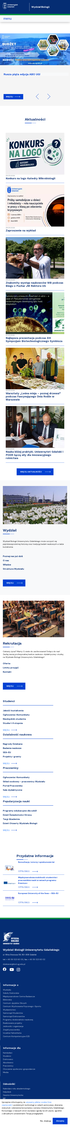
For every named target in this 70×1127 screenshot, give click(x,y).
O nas (6, 560)
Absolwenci (8, 1062)
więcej (10, 583)
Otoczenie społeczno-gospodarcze (19, 1069)
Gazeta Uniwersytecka (13, 1095)
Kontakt (7, 671)
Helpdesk (7, 1092)
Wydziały (7, 990)
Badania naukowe (12, 748)
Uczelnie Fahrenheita (12, 1033)
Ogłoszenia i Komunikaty (16, 714)
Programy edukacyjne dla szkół (20, 810)
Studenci (9, 701)
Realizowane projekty (12, 1023)
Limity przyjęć (11, 667)
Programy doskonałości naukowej (18, 1019)
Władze (7, 564)
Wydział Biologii (40, 6)
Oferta (6, 663)
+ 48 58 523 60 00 (14, 959)
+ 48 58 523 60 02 (36, 959)
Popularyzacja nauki (16, 801)
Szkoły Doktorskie (11, 993)
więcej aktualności (31, 472)
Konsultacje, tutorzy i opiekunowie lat (36, 862)
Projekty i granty (12, 756)
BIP (4, 1098)
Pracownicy (10, 768)
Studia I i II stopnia (13, 723)
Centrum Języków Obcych (15, 1003)
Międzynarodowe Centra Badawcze (19, 996)
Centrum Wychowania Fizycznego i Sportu (22, 1006)
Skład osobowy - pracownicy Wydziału (24, 781)
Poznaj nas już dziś (13, 556)
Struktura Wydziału (13, 568)
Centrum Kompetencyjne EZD (16, 1036)
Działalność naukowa (17, 734)
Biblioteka (7, 999)
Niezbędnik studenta (14, 719)
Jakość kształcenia (13, 710)
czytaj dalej (24, 871)
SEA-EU (7, 752)
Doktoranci (8, 1059)
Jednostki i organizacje (13, 1026)
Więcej (9, 96)
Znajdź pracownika (11, 1029)
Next (47, 96)
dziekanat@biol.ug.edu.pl (14, 964)
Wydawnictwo (9, 1010)
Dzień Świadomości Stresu (17, 814)
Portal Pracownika (12, 785)
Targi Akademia (11, 819)
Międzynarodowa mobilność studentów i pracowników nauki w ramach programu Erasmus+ (37, 880)
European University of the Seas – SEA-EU (38, 893)
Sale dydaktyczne (12, 790)
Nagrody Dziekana (12, 744)
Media (5, 1072)
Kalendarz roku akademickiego (16, 1088)
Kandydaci (7, 1053)
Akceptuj (60, 1121)
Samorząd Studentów (13, 1013)
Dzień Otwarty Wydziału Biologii (20, 823)
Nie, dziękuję (45, 1121)
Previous (38, 96)
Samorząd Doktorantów (14, 1016)
